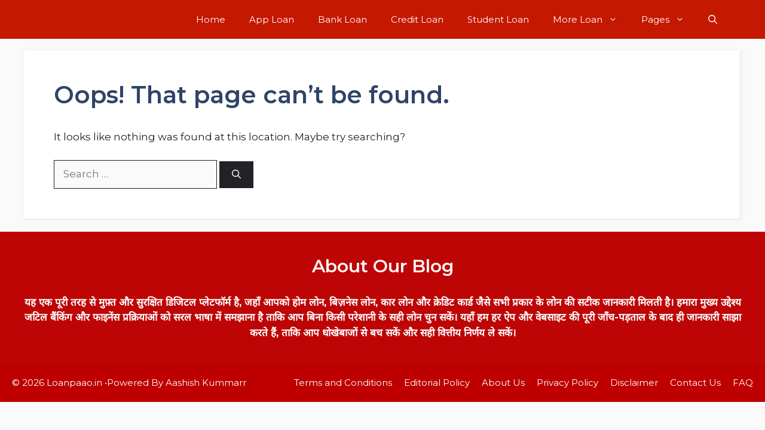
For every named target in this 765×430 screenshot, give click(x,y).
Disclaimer (634, 382)
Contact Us (695, 382)
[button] (712, 19)
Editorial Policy (437, 382)
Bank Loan (342, 19)
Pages (668, 19)
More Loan (591, 19)
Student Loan (498, 19)
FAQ (743, 382)
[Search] (236, 174)
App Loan (271, 19)
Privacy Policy (567, 382)
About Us (503, 382)
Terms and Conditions (343, 382)
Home (210, 19)
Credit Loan (417, 19)
